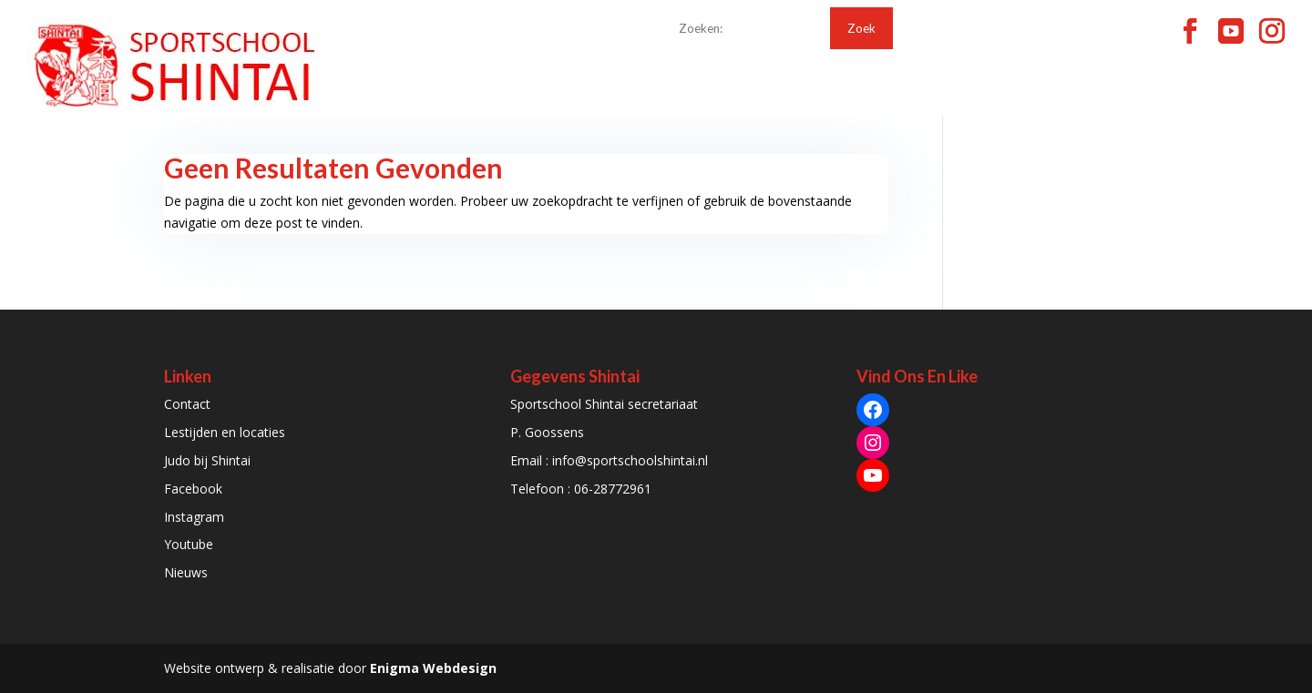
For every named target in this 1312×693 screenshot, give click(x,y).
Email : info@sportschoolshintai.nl (609, 460)
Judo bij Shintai (207, 460)
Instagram (194, 516)
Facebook (193, 488)
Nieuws (186, 572)
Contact (187, 404)
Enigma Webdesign (433, 668)
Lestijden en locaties (224, 432)
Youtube (188, 544)
